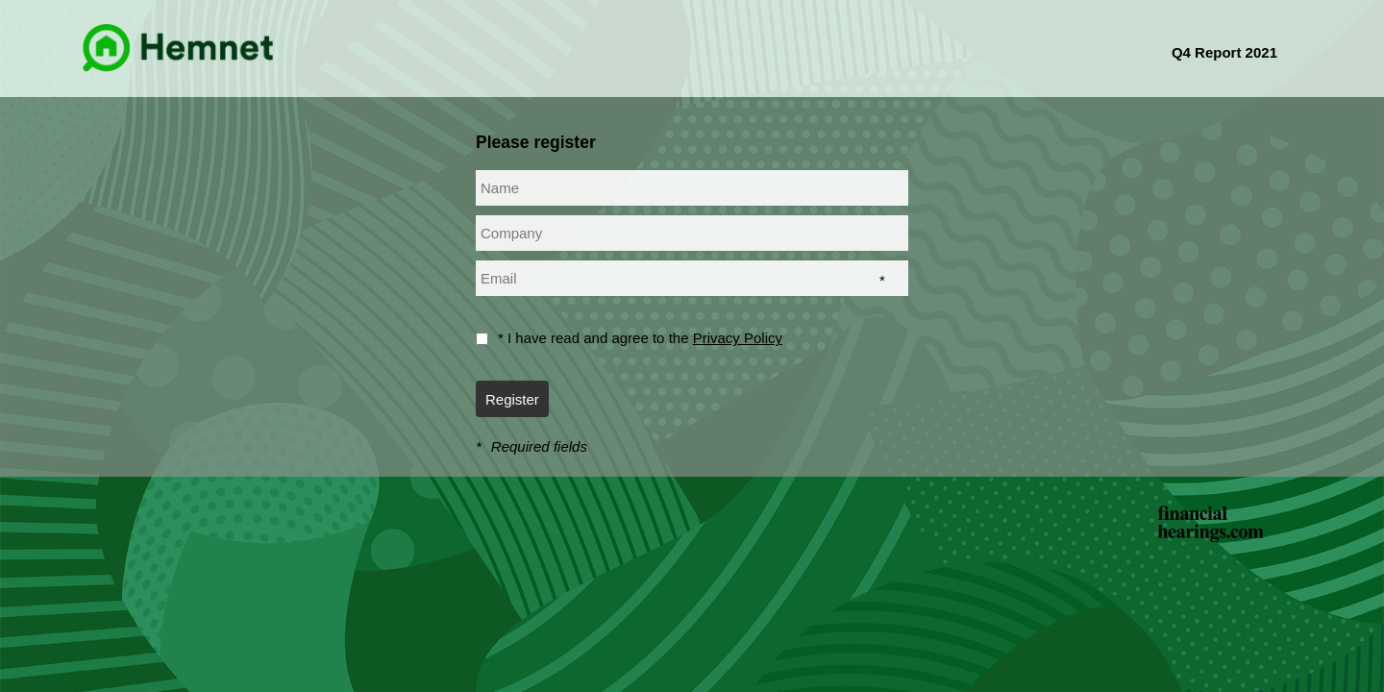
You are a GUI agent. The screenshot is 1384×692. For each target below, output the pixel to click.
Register (512, 399)
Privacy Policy (737, 338)
